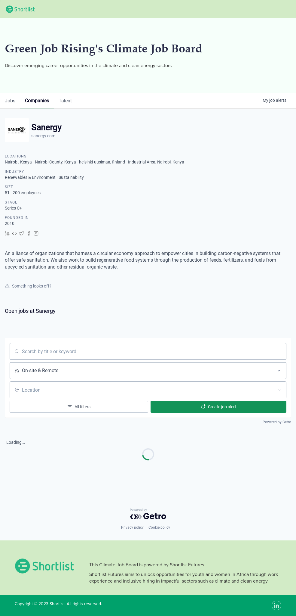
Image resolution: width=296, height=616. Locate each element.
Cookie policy (159, 527)
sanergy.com (43, 135)
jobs (10, 101)
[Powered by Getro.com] (148, 514)
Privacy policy (132, 527)
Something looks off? (28, 286)
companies (37, 101)
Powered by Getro (277, 422)
